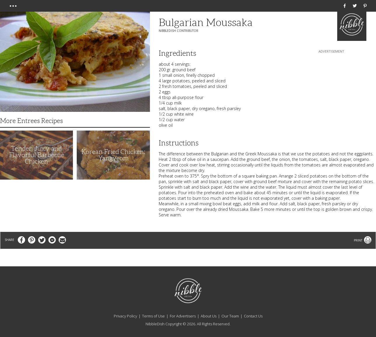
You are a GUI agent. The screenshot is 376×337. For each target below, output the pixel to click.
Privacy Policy (125, 316)
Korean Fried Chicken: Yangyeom (113, 155)
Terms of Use (153, 316)
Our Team (230, 316)
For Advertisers (183, 316)
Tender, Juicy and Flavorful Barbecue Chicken (36, 155)
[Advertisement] (331, 90)
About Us (208, 316)
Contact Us (253, 316)
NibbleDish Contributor (178, 30)
